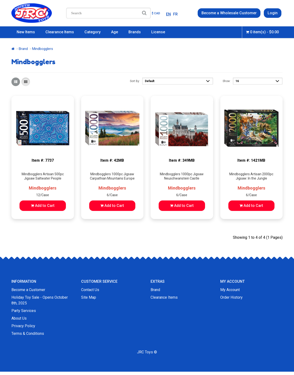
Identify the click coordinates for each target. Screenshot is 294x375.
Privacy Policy (23, 326)
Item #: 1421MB (251, 160)
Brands (134, 32)
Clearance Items (59, 32)
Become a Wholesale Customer (229, 13)
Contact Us (90, 289)
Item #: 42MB (112, 160)
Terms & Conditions (27, 333)
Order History (231, 297)
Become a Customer (28, 289)
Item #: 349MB (182, 160)
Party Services (23, 310)
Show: (226, 81)
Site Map (88, 297)
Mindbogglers (42, 187)
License (158, 32)
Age (114, 32)
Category (92, 32)
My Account (230, 289)
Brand (23, 49)
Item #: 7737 (43, 160)
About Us (19, 318)
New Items (26, 32)
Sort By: (135, 81)
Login (273, 13)
